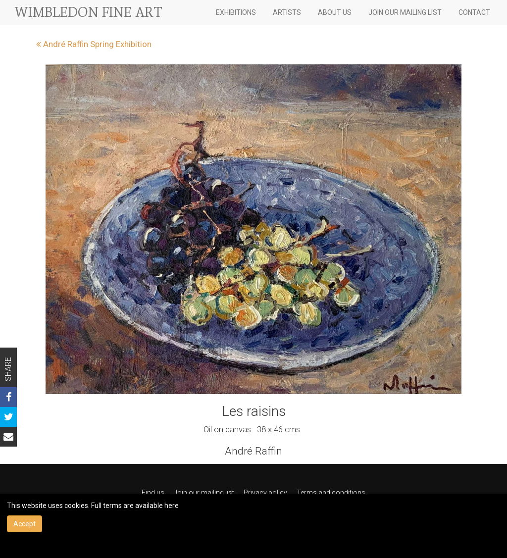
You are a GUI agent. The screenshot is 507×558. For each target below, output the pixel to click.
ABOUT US (335, 12)
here (171, 505)
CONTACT (474, 12)
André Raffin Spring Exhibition (94, 44)
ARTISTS (287, 12)
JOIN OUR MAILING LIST (405, 12)
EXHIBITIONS (236, 12)
